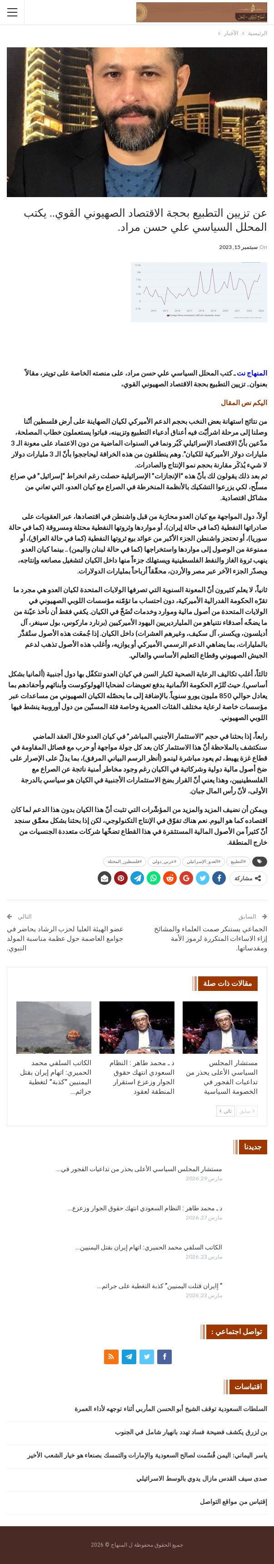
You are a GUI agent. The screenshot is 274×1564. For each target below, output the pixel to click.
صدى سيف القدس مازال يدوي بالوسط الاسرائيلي (201, 1478)
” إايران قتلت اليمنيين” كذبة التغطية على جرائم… (159, 1286)
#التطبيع (238, 861)
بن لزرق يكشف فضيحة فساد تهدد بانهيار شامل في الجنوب (191, 1432)
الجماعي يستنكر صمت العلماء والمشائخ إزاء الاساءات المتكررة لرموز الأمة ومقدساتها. (210, 938)
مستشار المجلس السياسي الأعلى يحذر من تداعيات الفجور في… (139, 1169)
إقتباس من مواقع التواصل (234, 1501)
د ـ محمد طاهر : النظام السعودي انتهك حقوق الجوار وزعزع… (145, 1208)
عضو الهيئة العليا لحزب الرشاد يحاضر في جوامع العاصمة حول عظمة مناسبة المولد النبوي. (65, 938)
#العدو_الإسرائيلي (203, 861)
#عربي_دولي (164, 861)
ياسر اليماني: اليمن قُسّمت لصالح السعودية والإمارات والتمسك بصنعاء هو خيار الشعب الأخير (147, 1455)
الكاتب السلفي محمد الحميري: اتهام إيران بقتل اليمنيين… (148, 1247)
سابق (246, 1111)
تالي (225, 1111)
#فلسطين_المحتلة (125, 861)
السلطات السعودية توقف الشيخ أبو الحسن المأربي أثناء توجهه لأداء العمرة (171, 1409)
